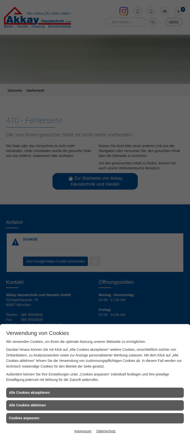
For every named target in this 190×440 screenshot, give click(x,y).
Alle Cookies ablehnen (27, 405)
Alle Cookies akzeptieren (29, 393)
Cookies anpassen (24, 418)
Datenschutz (106, 431)
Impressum (82, 431)
